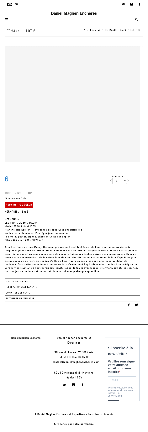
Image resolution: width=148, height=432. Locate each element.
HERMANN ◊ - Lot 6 (115, 30)
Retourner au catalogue (20, 298)
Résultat (95, 30)
